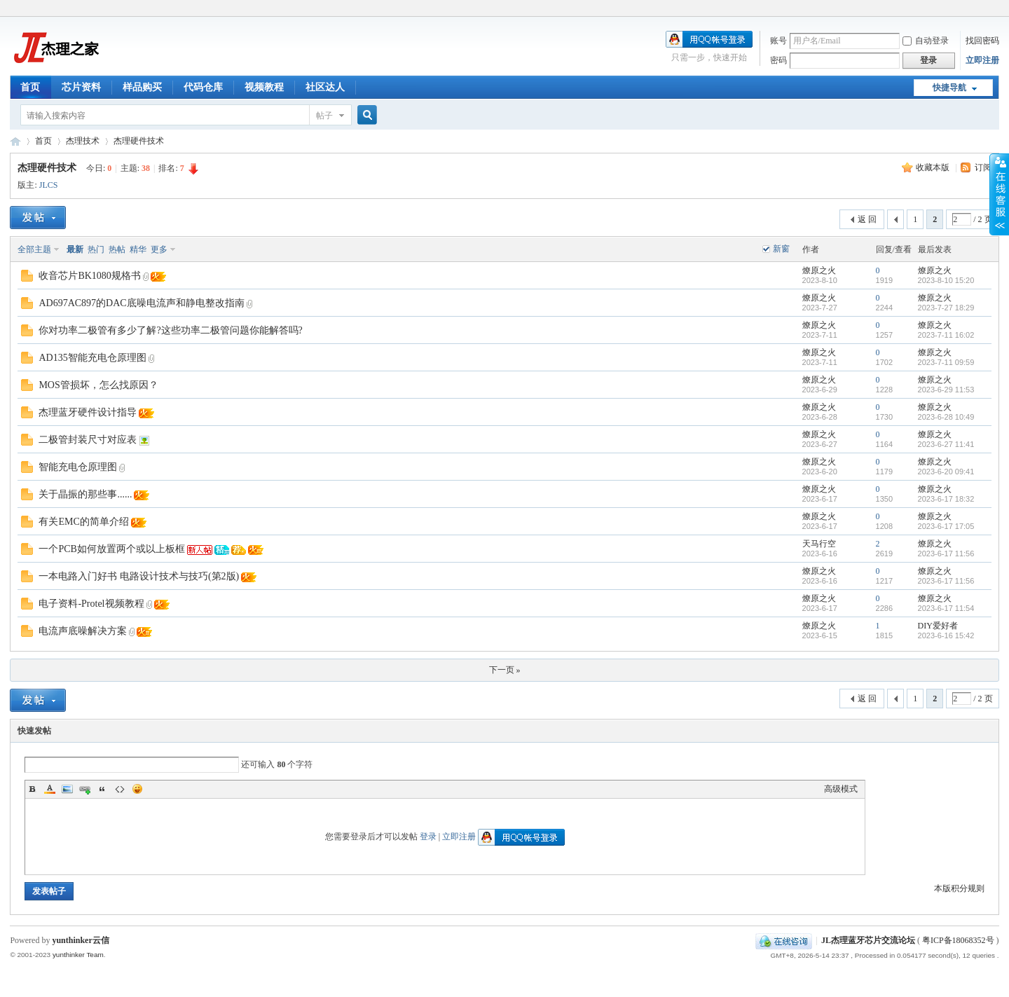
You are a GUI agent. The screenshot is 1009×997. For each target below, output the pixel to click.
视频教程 (264, 87)
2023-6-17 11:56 (946, 553)
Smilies (137, 789)
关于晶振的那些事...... (85, 494)
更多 (159, 249)
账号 (778, 41)
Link (85, 789)
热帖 (117, 249)
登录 (428, 836)
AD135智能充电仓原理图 (92, 357)
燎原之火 (819, 270)
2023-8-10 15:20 (946, 280)
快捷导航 (949, 87)
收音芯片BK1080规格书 (89, 275)
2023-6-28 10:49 (946, 417)
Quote (102, 789)
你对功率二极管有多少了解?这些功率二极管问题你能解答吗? (170, 330)
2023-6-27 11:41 (946, 444)
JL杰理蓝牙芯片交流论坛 (15, 141)
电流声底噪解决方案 (83, 631)
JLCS (48, 185)
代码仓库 (203, 87)
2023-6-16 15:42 (946, 635)
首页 (30, 87)
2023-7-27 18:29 (946, 307)
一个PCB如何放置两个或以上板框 (111, 549)
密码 (778, 60)
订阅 (983, 167)
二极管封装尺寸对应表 (88, 439)
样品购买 (142, 87)
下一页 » (505, 670)
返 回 (867, 219)
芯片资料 (81, 87)
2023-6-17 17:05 (946, 526)
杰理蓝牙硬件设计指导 (88, 412)
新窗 (781, 249)
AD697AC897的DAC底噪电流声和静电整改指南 (141, 303)
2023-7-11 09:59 (946, 362)
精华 (138, 249)
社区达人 (325, 87)
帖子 (324, 116)
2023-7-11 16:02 (946, 335)
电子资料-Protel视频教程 (91, 603)
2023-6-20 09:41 (946, 471)
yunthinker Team (78, 954)
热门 (96, 249)
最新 (75, 249)
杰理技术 (82, 141)
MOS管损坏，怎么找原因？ (98, 385)
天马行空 (819, 544)
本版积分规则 (959, 888)
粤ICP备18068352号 (958, 940)
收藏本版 (934, 167)
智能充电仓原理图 (78, 467)
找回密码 (982, 41)
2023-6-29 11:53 (946, 389)
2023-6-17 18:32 (946, 499)
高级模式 (841, 789)
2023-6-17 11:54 (946, 608)
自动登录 (925, 41)
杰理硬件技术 (139, 141)
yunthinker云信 (80, 940)
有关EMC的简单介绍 (83, 521)
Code (120, 789)
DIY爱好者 (938, 626)
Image (67, 789)
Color (50, 789)
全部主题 (34, 249)
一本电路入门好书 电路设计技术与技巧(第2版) (139, 576)
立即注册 (982, 60)
